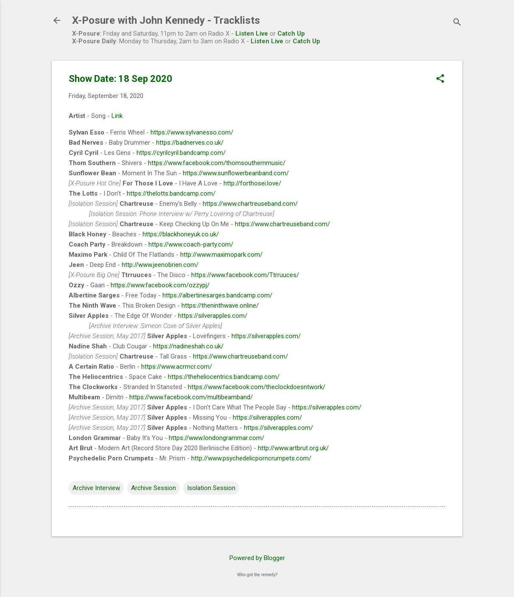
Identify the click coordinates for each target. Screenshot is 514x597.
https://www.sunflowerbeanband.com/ (236, 173)
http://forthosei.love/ (252, 183)
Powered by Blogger (257, 558)
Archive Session (153, 488)
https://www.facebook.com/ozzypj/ (160, 285)
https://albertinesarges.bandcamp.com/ (217, 295)
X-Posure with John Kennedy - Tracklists (166, 20)
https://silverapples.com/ (212, 316)
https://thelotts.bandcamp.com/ (171, 193)
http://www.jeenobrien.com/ (160, 265)
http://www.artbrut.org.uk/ (293, 448)
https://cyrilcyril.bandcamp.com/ (181, 153)
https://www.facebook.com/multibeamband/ (191, 397)
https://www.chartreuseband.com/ (250, 203)
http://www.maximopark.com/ (221, 254)
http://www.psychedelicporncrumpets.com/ (251, 458)
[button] (440, 79)
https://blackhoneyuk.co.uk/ (180, 234)
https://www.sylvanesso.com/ (192, 132)
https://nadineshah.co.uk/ (188, 346)
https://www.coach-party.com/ (190, 244)
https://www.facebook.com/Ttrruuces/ (245, 275)
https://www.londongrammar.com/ (216, 438)
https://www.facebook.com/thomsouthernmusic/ (216, 163)
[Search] (457, 23)
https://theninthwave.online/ (220, 305)
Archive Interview (96, 488)
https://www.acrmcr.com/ (176, 366)
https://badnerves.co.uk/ (189, 142)
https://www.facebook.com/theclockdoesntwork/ (256, 387)
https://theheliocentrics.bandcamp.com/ (223, 377)
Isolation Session (211, 488)
